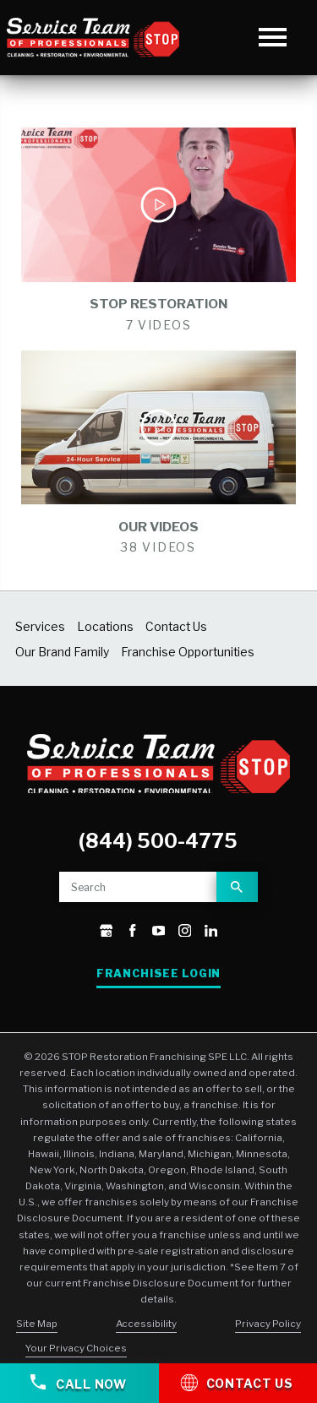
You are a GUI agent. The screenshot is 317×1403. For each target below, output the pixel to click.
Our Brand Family (62, 652)
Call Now (78, 1382)
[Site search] (137, 887)
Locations (105, 627)
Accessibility (146, 1324)
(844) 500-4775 (158, 841)
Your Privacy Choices (76, 1348)
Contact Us (176, 627)
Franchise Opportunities (187, 652)
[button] (272, 37)
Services (40, 627)
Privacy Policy (268, 1324)
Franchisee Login (158, 973)
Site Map (36, 1324)
